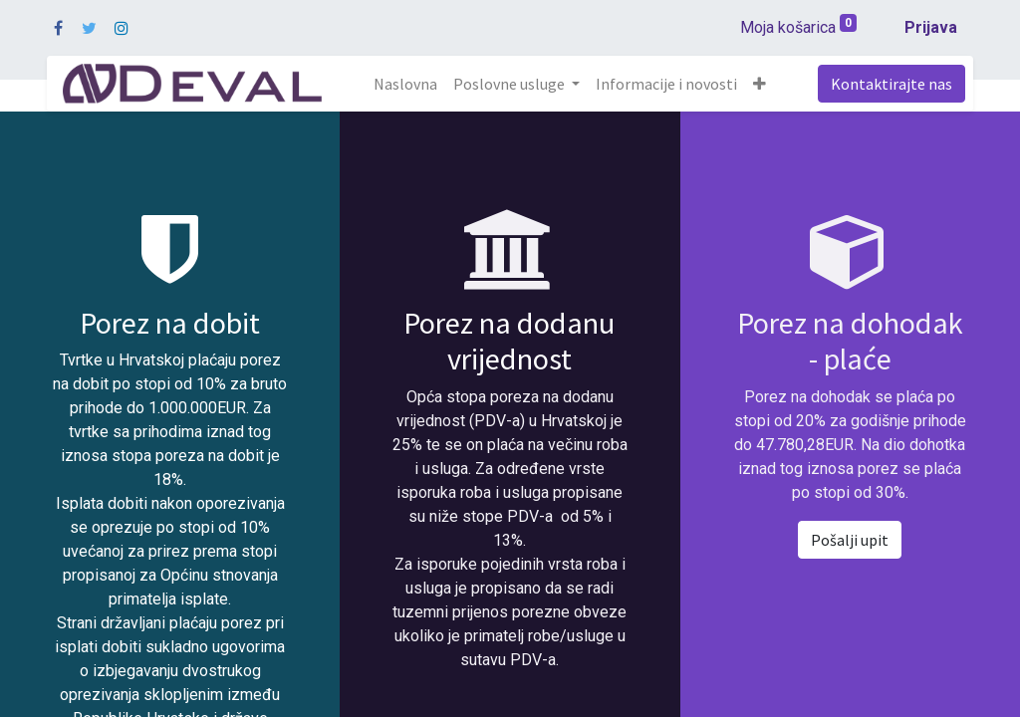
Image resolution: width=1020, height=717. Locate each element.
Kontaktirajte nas (891, 84)
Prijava (930, 27)
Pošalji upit (850, 540)
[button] (759, 84)
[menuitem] (405, 84)
